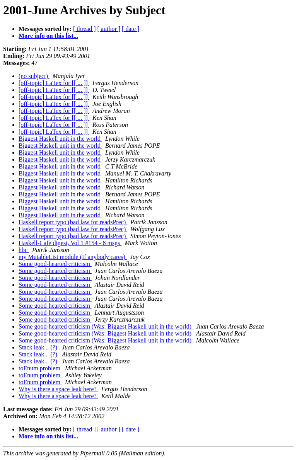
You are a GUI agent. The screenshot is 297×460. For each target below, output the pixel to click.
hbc (24, 250)
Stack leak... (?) (39, 347)
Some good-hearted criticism (55, 264)
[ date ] (130, 29)
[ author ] (109, 29)
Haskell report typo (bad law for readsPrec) (73, 222)
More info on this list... (48, 35)
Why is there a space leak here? (58, 389)
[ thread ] (84, 29)
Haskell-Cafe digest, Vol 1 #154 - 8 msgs (70, 243)
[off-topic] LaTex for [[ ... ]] (54, 83)
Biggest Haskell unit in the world (60, 138)
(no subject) (34, 76)
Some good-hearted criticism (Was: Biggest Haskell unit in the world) (106, 326)
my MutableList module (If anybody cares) (73, 257)
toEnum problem (40, 368)
